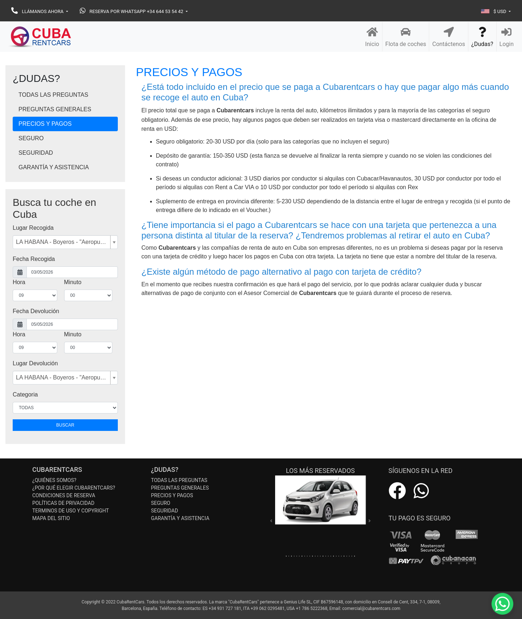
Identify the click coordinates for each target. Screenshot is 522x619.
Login (507, 36)
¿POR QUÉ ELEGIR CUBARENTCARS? (73, 488)
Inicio (372, 36)
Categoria (25, 394)
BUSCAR (65, 425)
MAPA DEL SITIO (51, 518)
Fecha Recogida (34, 259)
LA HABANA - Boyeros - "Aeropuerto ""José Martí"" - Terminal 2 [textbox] (62, 242)
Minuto (73, 282)
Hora (19, 282)
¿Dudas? (482, 36)
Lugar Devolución (35, 363)
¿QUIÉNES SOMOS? (54, 480)
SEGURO (31, 138)
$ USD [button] (494, 11)
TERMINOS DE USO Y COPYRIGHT (70, 511)
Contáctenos (448, 36)
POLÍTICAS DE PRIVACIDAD (63, 503)
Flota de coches (405, 36)
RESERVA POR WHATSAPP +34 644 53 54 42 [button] (132, 11)
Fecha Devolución (36, 311)
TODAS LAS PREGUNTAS (53, 95)
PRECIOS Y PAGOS (45, 124)
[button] (271, 520)
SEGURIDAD (35, 153)
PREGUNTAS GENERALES (54, 109)
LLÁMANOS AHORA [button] (38, 11)
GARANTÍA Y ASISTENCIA (53, 167)
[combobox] (65, 242)
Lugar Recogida (33, 228)
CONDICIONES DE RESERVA (63, 495)
